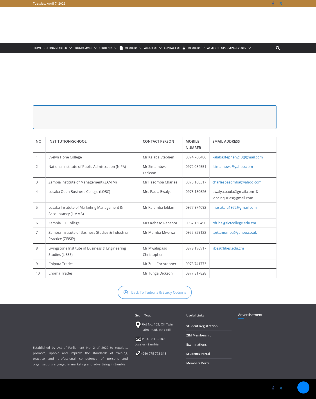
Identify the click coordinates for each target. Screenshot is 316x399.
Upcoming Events (233, 48)
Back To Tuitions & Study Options (155, 292)
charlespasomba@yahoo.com (237, 182)
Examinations (196, 344)
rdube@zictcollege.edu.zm (234, 223)
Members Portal (198, 363)
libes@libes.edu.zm (228, 248)
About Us (150, 48)
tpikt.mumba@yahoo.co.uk (234, 232)
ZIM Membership (199, 335)
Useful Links (195, 315)
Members (131, 48)
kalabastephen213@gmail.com (237, 157)
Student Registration (202, 326)
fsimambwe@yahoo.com (232, 166)
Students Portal (198, 354)
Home (38, 48)
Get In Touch (144, 315)
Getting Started (55, 48)
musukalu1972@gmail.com (234, 207)
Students (106, 48)
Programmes (83, 48)
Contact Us (172, 48)
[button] (69, 48)
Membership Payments (203, 48)
